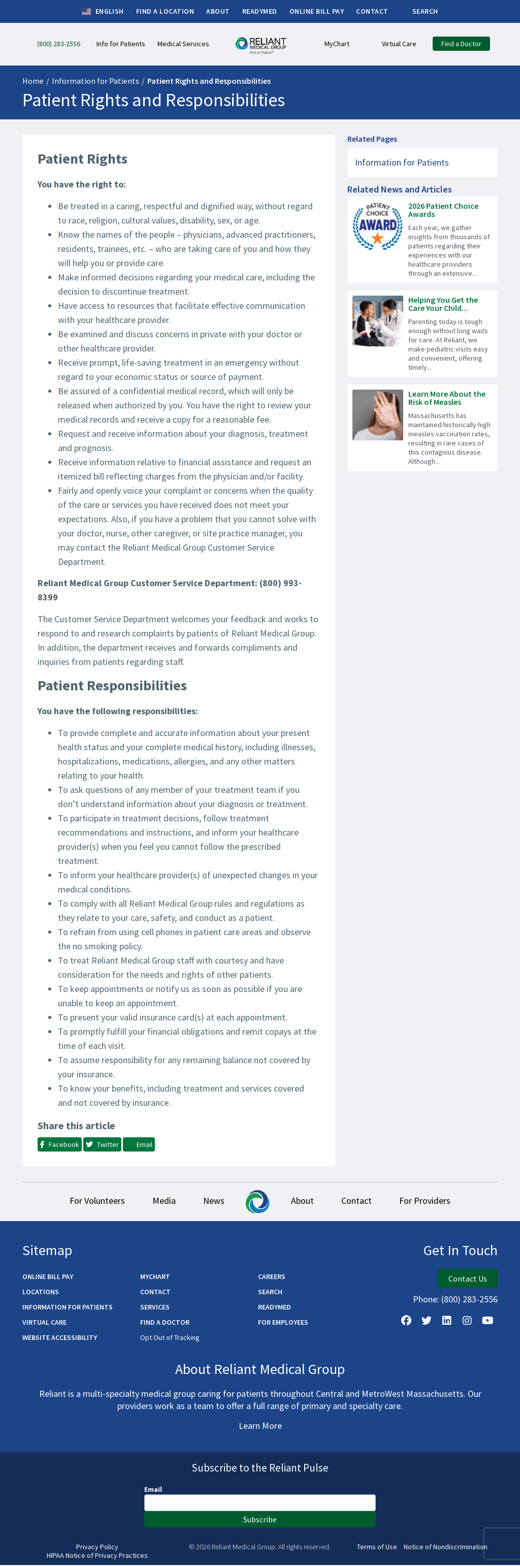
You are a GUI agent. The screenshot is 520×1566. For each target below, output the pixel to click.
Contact (361, 1201)
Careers (271, 1277)
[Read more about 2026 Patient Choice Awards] (422, 240)
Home (33, 81)
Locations (40, 1292)
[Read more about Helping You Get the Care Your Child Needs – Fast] (422, 334)
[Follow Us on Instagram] (467, 1322)
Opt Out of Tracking (170, 1338)
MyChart (155, 1277)
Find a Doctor (164, 1323)
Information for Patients (95, 81)
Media (159, 1201)
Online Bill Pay (47, 1277)
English (103, 12)
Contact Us (467, 1279)
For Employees (283, 1323)
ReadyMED (274, 1308)
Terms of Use (377, 1548)
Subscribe (260, 1520)
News (212, 1201)
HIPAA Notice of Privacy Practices (97, 1556)
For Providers (432, 1201)
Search (270, 1292)
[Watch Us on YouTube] (487, 1322)
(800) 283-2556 (469, 1300)
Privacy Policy (97, 1548)
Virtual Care (44, 1323)
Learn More (260, 1426)
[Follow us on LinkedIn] (447, 1322)
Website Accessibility (59, 1338)
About (303, 1201)
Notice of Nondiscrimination (446, 1548)
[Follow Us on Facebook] (406, 1322)
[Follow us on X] (426, 1322)
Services (155, 1308)
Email (153, 1490)
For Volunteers (89, 1201)
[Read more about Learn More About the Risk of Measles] (422, 428)
